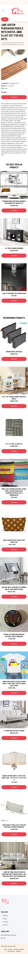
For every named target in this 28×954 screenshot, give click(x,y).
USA (4, 2)
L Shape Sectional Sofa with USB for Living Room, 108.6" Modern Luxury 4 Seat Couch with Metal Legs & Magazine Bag (14, 874)
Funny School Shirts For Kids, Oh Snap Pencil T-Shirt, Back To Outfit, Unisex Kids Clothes (14, 683)
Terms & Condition (18, 949)
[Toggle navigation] (3, 10)
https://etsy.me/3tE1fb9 (7, 136)
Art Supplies (11, 83)
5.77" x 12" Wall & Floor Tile (14, 444)
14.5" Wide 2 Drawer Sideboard (14, 248)
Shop (4, 19)
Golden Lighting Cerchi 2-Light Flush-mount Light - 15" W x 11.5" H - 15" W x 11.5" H (14, 778)
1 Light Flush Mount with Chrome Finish (14, 293)
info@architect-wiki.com (21, 2)
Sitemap (18, 951)
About (5, 925)
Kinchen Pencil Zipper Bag (14, 352)
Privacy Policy (11, 951)
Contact (6, 922)
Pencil (17, 83)
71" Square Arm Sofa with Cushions (14, 731)
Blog (5, 918)
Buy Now (14, 97)
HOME (6, 915)
